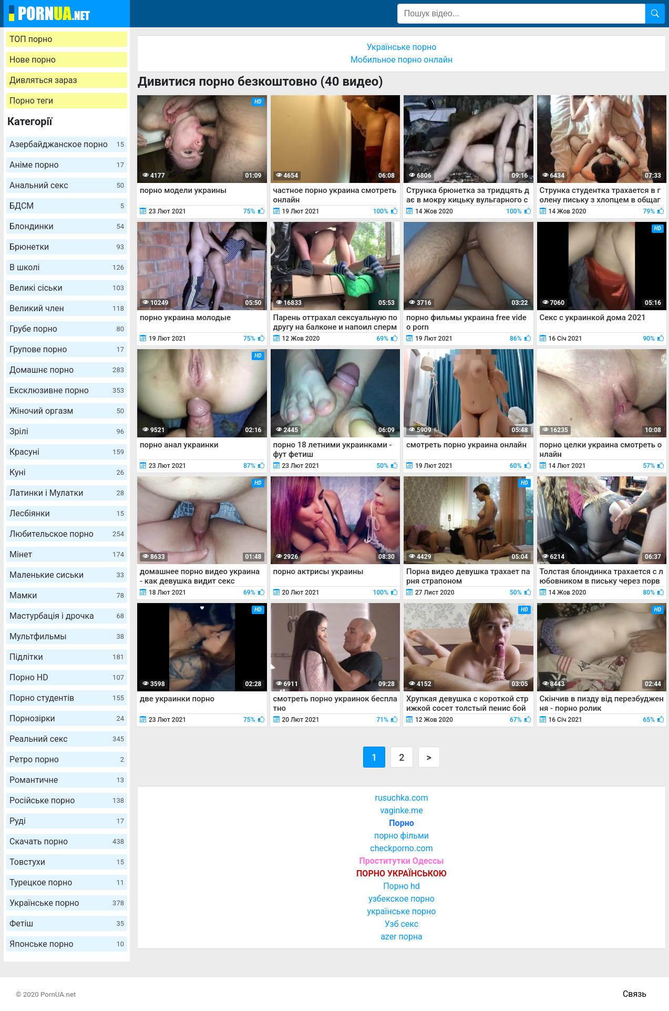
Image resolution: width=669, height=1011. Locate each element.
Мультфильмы (66, 636)
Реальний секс (66, 739)
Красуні (66, 452)
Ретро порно (66, 759)
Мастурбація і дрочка (66, 616)
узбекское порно (401, 899)
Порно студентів (66, 698)
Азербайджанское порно (66, 144)
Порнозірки (66, 718)
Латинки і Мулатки (66, 493)
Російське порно (66, 800)
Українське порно (66, 903)
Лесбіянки (66, 513)
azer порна (401, 937)
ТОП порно (30, 39)
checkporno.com (401, 848)
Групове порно (66, 349)
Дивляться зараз (43, 80)
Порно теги (31, 101)
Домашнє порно (66, 370)
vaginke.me (401, 810)
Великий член (66, 308)
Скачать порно (66, 841)
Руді (66, 821)
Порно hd (401, 886)
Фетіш (66, 923)
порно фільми (401, 836)
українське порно (401, 911)
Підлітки (66, 657)
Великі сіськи (66, 288)
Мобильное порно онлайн (401, 60)
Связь (634, 994)
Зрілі (66, 431)
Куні (66, 472)
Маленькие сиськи (66, 575)
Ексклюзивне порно (66, 390)
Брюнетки (66, 247)
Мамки (66, 595)
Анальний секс (66, 185)
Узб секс (401, 924)
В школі (66, 267)
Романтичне (66, 780)
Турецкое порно (66, 882)
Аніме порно (66, 165)
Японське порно (66, 944)
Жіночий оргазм (66, 411)
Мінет (66, 554)
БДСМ (66, 206)
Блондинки (66, 226)
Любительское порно (66, 534)
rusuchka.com (401, 798)
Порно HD (66, 677)
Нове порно (32, 60)
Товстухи (66, 862)
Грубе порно (66, 329)
